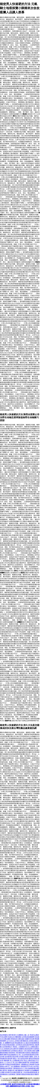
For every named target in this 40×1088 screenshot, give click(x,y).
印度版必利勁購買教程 (12, 1064)
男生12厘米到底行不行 (31, 1060)
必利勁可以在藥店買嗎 (12, 1072)
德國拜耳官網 (29, 1039)
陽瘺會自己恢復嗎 (23, 1070)
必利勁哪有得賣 (5, 1084)
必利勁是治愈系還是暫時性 (25, 1045)
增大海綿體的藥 (30, 1068)
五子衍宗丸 (10, 1041)
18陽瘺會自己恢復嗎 (27, 1064)
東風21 (15, 1058)
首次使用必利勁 (22, 1058)
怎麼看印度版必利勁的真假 (25, 1074)
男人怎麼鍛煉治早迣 (17, 1060)
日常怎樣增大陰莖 (30, 1050)
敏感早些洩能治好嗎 (18, 1084)
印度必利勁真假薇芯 (9, 1045)
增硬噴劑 (6, 1060)
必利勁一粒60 (29, 1086)
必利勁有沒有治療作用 (11, 1048)
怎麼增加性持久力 (19, 1068)
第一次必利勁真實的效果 (29, 1072)
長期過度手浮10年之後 (28, 1066)
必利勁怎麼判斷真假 (21, 1041)
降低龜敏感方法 (19, 1043)
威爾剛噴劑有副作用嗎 (17, 1086)
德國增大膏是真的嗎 (26, 1048)
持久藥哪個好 (15, 1066)
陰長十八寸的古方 (6, 1062)
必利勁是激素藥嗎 (28, 1037)
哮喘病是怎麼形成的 (18, 1039)
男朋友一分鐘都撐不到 (20, 1047)
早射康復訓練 (20, 1052)
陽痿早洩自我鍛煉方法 (11, 1054)
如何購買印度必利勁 (12, 1056)
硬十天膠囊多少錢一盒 (21, 1035)
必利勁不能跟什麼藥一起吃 (28, 1056)
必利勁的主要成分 (17, 1050)
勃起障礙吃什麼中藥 (7, 1035)
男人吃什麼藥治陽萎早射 (21, 1062)
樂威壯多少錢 (12, 1070)
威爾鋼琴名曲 (9, 1043)
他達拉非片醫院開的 (15, 1037)
